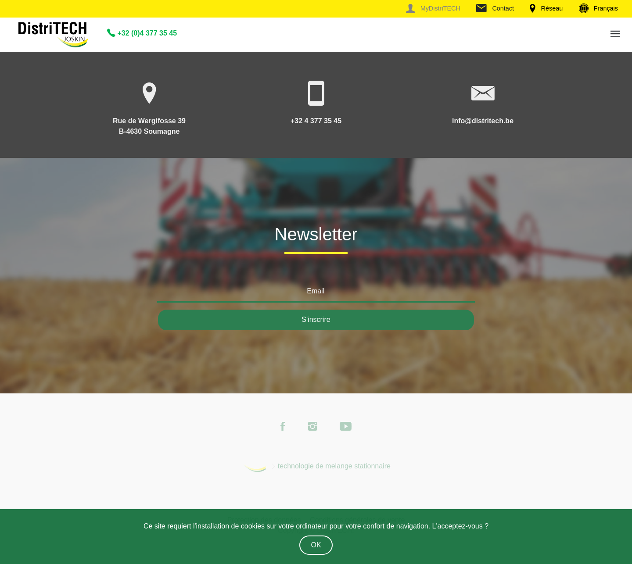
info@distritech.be (483, 121)
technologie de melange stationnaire (334, 466)
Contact (495, 8)
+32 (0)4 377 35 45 (142, 33)
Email (315, 291)
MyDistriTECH (433, 8)
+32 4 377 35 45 (316, 121)
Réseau (546, 8)
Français (598, 8)
